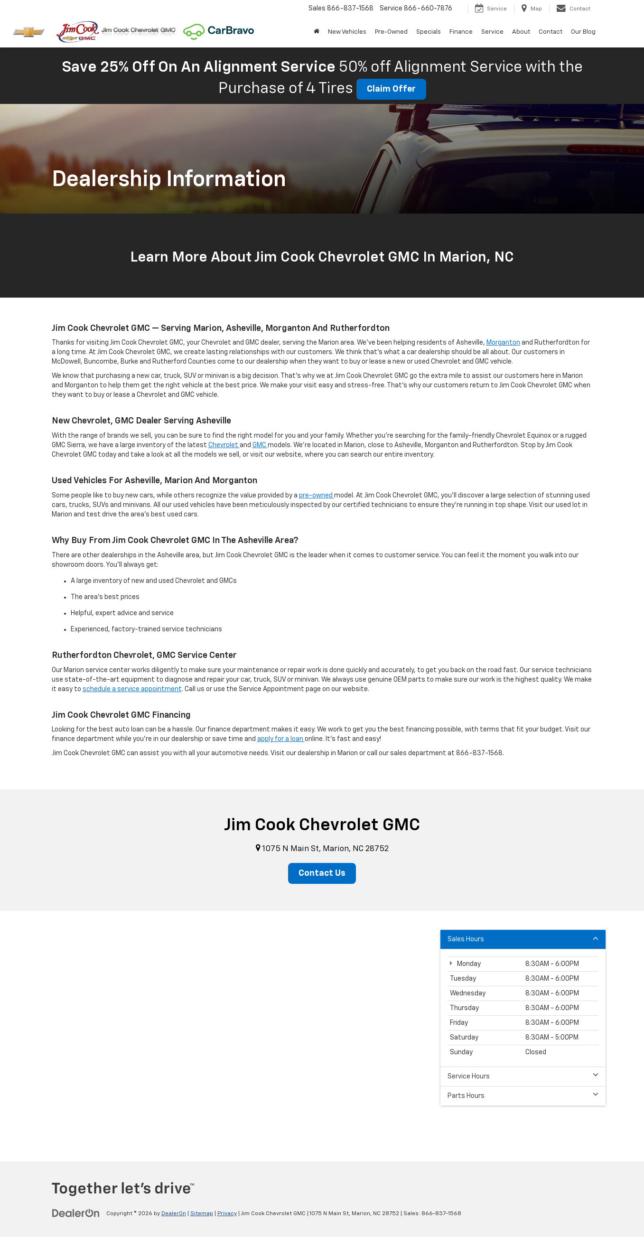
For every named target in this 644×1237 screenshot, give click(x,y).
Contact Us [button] (322, 873)
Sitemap (201, 1214)
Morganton (503, 342)
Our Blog (583, 32)
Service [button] (492, 32)
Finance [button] (461, 32)
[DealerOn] (76, 1213)
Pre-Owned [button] (391, 32)
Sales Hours (523, 939)
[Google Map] (322, 1029)
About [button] (521, 32)
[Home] (316, 32)
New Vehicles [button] (347, 32)
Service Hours (523, 1076)
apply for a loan (281, 739)
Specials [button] (428, 32)
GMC (260, 445)
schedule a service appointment (132, 689)
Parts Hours (523, 1095)
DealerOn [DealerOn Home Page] (173, 1214)
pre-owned (316, 495)
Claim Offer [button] (391, 89)
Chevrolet (224, 445)
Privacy (227, 1214)
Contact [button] (550, 32)
